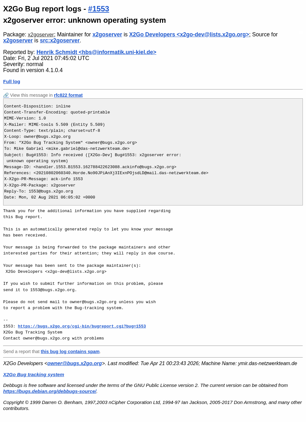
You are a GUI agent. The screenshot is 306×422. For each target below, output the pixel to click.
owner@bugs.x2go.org (74, 363)
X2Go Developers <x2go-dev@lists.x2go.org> (189, 34)
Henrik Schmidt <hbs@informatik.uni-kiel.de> (96, 52)
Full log (11, 81)
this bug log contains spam (70, 351)
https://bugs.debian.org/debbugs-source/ (49, 391)
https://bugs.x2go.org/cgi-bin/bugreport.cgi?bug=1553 (82, 326)
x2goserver (41, 35)
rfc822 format (68, 95)
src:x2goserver (59, 40)
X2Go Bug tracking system (33, 374)
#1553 (98, 8)
